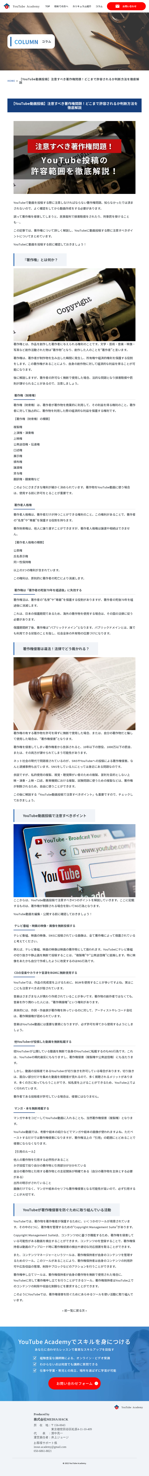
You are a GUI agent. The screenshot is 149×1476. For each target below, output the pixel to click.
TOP (47, 6)
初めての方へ (61, 6)
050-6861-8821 (43, 1451)
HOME (11, 80)
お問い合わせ (129, 6)
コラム (99, 6)
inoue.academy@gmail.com (50, 1446)
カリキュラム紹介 (82, 6)
